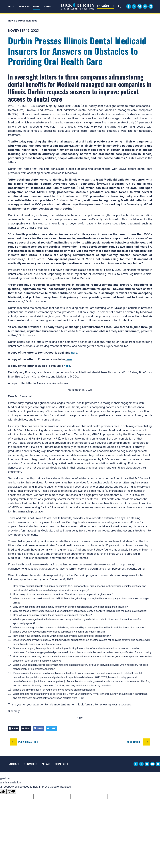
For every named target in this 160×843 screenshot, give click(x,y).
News (36, 6)
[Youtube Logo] (145, 6)
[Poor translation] (11, 791)
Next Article (134, 742)
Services (24, 6)
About (12, 6)
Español (103, 6)
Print (13, 728)
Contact (48, 6)
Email (26, 728)
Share (38, 728)
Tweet (52, 728)
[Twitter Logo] (134, 6)
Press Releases (27, 20)
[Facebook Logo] (128, 6)
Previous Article (28, 742)
